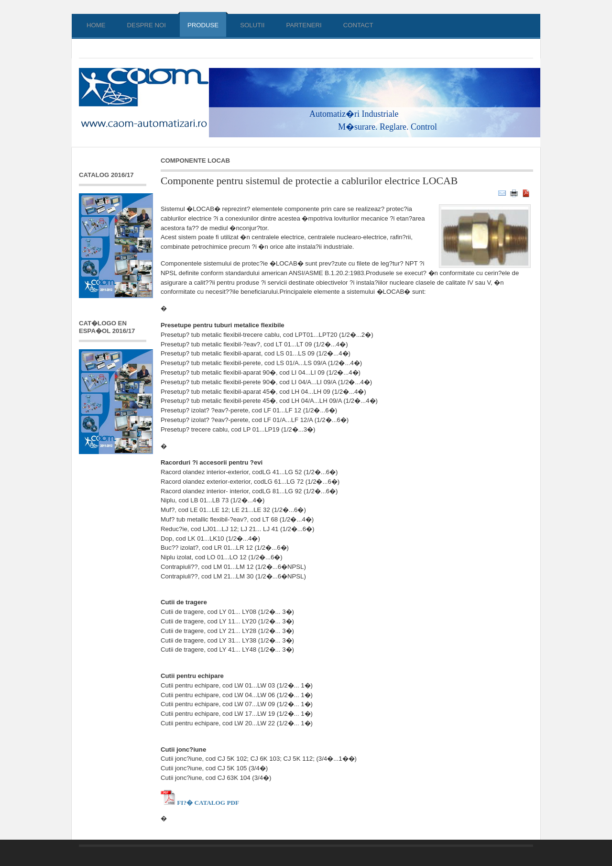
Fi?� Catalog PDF (200, 802)
